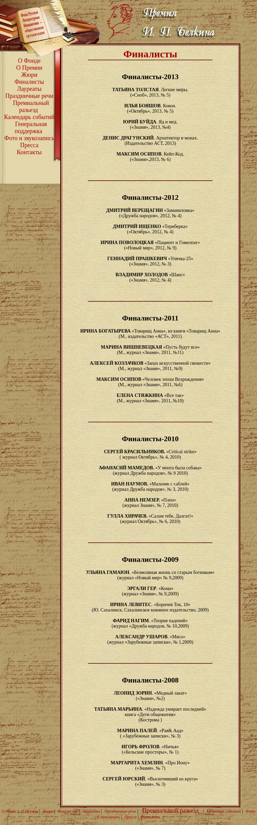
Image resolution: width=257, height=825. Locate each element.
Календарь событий (29, 117)
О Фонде (29, 60)
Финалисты (29, 81)
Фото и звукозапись (29, 138)
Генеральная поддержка (31, 127)
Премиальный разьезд (31, 106)
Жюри (29, 74)
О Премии (29, 67)
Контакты (29, 152)
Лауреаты (29, 88)
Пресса (29, 145)
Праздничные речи (29, 96)
